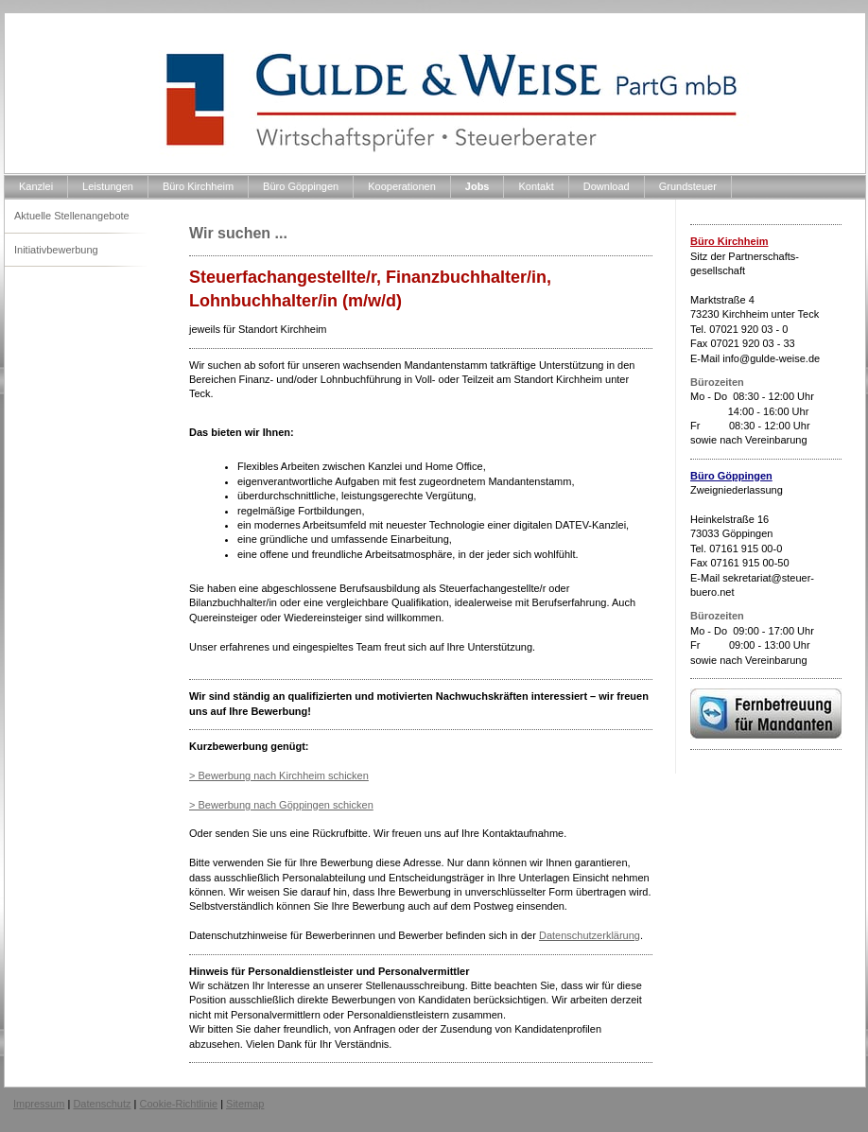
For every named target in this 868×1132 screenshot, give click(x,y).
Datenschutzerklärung (589, 935)
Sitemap (245, 1103)
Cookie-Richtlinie (179, 1103)
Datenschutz (101, 1103)
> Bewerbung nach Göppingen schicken (281, 804)
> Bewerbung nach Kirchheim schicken (279, 775)
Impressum (38, 1103)
